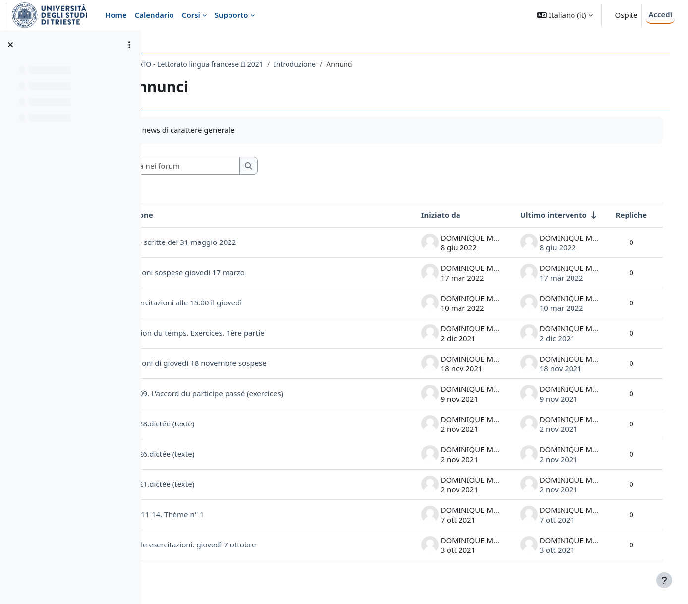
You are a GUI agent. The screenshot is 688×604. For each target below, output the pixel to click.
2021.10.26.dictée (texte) (215, 454)
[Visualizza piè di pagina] (664, 580)
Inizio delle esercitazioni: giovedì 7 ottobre (245, 544)
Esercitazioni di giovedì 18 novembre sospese (251, 363)
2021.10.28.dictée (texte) (215, 423)
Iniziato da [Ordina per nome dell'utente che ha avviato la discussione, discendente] (430, 215)
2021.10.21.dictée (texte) (215, 484)
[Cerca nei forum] (242, 166)
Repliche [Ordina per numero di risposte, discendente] (621, 215)
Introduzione (358, 64)
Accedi (660, 14)
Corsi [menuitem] (191, 15)
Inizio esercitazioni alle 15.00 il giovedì (238, 302)
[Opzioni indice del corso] (129, 45)
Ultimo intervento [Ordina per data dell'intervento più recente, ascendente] (543, 215)
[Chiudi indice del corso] (10, 45)
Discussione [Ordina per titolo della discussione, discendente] (194, 215)
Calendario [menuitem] (154, 15)
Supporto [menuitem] (231, 15)
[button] (565, 15)
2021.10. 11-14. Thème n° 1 (219, 514)
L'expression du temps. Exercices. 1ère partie (250, 333)
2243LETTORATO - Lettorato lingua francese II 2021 (243, 64)
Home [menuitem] (116, 15)
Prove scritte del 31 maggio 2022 (242, 242)
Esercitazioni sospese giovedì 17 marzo (240, 272)
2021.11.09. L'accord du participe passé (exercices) (259, 393)
